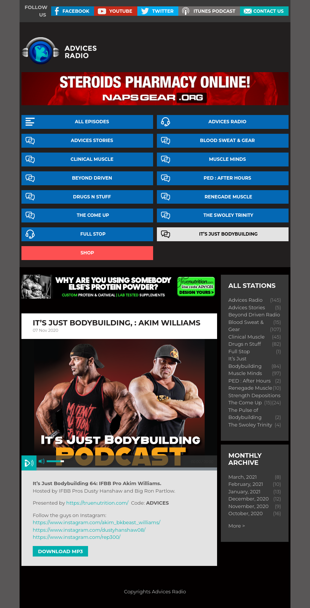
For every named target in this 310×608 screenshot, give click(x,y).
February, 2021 (245, 484)
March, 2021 (242, 477)
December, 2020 (248, 499)
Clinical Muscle (92, 159)
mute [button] (41, 461)
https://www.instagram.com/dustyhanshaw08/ (89, 530)
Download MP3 (60, 551)
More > (236, 526)
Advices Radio (227, 121)
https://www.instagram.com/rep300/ (76, 537)
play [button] (28, 462)
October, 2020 (245, 513)
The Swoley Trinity (228, 215)
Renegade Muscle (228, 197)
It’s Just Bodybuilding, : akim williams (117, 322)
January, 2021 (244, 492)
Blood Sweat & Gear (227, 140)
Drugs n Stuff (92, 197)
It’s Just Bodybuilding (228, 234)
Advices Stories (92, 140)
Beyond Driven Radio (254, 315)
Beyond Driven (92, 178)
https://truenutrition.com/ (97, 503)
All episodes (92, 121)
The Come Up (93, 215)
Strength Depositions (254, 395)
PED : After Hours (227, 178)
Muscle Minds (227, 159)
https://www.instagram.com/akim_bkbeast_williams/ (96, 522)
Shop (87, 253)
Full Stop (93, 234)
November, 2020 (248, 506)
